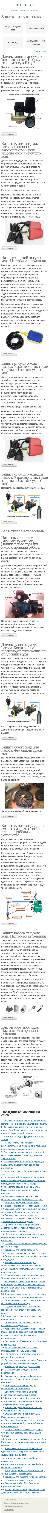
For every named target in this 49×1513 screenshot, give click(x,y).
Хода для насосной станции (36, 42)
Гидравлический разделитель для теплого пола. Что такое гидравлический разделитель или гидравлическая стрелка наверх (23, 1180)
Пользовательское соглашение (20, 1503)
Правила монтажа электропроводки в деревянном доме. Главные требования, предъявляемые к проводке (21, 1228)
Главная (14, 10)
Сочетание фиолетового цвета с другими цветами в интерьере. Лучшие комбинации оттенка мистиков (23, 1423)
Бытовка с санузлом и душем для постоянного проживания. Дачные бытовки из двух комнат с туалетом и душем (23, 1218)
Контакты (7, 1503)
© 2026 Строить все (10, 1499)
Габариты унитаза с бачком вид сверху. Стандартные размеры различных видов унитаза (22, 1433)
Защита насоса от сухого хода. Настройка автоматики (23, 934)
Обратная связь (9, 1510)
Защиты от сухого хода (13, 28)
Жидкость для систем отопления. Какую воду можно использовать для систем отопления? (22, 1237)
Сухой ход (13, 42)
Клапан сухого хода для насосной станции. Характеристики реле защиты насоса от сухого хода (21, 150)
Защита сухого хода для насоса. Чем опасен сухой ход (21, 750)
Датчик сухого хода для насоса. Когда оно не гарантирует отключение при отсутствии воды (24, 649)
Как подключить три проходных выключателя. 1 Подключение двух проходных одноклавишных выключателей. (23, 1146)
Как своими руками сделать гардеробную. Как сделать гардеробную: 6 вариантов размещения (22, 1165)
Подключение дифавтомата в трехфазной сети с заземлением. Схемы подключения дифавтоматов (22, 1155)
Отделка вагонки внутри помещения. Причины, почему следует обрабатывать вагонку (21, 1310)
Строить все (24, 5)
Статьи (34, 10)
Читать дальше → (9, 134)
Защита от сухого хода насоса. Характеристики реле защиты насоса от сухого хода (24, 368)
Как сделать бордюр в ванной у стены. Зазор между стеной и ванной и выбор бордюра (21, 1190)
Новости (24, 10)
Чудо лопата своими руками (18, 1404)
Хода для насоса (36, 28)
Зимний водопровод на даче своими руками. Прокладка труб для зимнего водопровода (20, 1369)
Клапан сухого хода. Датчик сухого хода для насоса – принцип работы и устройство (23, 830)
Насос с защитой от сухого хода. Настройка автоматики (23, 259)
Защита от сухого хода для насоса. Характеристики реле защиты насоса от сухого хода (24, 479)
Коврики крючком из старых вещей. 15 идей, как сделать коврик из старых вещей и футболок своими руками (22, 1451)
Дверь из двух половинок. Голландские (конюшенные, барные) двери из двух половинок (22, 1379)
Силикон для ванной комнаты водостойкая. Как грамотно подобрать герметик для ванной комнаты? (24, 1442)
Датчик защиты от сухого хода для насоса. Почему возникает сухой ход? (21, 59)
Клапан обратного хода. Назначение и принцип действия (20, 1030)
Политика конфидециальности (13, 1506)
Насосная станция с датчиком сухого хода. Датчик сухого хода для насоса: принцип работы (20, 542)
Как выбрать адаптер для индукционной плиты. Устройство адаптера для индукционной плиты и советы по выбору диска (24, 1130)
